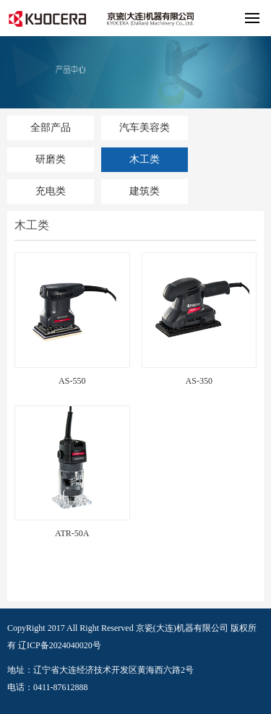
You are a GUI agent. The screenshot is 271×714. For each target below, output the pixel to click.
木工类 (144, 159)
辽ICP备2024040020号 (59, 645)
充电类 (50, 191)
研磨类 (50, 159)
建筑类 (144, 191)
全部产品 (50, 127)
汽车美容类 (144, 127)
